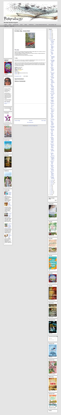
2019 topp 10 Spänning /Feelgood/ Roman (41, 24)
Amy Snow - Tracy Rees (52, 119)
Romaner (21, 24)
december (52, 39)
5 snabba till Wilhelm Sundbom (52, 101)
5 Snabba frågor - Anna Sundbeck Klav (52, 134)
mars (51, 190)
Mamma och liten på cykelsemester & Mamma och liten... (52, 146)
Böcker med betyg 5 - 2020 (52, 24)
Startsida (5, 24)
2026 (50, 30)
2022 (50, 35)
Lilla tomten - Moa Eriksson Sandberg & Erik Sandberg (52, 173)
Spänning (25, 24)
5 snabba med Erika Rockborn (52, 77)
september (52, 182)
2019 (50, 194)
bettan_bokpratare (7, 101)
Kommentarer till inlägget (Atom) (33, 125)
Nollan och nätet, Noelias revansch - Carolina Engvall (52, 123)
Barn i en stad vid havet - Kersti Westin (52, 94)
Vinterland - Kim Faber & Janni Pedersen (52, 42)
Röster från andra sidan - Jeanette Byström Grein (52, 115)
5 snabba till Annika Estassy (52, 142)
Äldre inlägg (43, 120)
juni (51, 186)
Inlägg (50, 338)
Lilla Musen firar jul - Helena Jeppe (52, 162)
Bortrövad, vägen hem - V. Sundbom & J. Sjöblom (52, 105)
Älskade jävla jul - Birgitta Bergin (52, 127)
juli (51, 185)
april (51, 189)
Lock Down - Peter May (52, 92)
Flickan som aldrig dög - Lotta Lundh (52, 130)
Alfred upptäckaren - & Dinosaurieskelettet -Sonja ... (52, 110)
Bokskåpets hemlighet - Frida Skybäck (10, 215)
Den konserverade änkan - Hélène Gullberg (52, 74)
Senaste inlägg (17, 120)
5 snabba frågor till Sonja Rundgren (52, 166)
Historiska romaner (15, 24)
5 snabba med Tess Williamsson (52, 150)
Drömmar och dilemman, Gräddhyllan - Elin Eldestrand (52, 158)
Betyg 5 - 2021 (6, 26)
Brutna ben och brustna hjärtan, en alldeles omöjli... (52, 46)
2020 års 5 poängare (52, 50)
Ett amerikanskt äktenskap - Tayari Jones (52, 57)
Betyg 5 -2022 (12, 26)
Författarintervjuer (31, 24)
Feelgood (10, 24)
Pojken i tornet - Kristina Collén (51, 53)
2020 (50, 38)
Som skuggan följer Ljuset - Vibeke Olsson (52, 61)
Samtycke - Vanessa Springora (52, 169)
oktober (52, 181)
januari (52, 193)
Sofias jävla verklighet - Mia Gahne (52, 177)
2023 (50, 34)
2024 (50, 33)
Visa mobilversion (30, 122)
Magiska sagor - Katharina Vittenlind (52, 85)
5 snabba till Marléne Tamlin (52, 98)
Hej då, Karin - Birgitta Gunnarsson (10, 204)
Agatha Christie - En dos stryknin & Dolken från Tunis (52, 81)
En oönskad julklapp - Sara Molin (52, 89)
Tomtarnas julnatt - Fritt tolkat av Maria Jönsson (52, 69)
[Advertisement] (30, 111)
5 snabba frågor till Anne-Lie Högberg (52, 138)
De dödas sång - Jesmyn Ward (51, 65)
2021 (50, 37)
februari (52, 191)
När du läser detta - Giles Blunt (9, 235)
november (52, 180)
